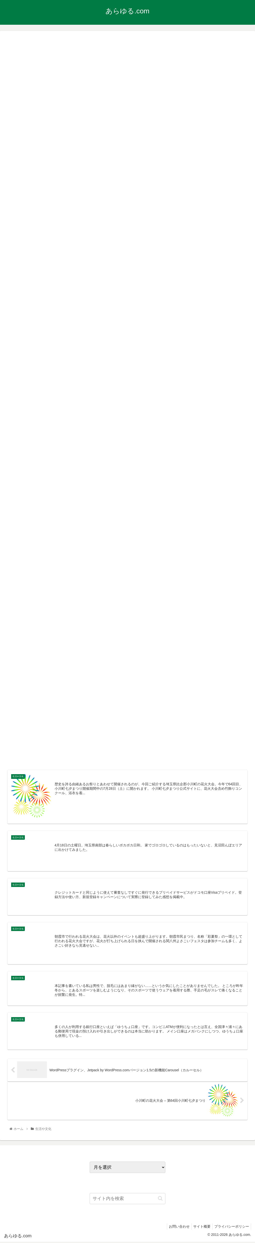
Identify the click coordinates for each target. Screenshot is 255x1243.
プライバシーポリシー (231, 1227)
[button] (160, 1199)
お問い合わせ (175, 1227)
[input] (127, 1199)
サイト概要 (199, 1227)
